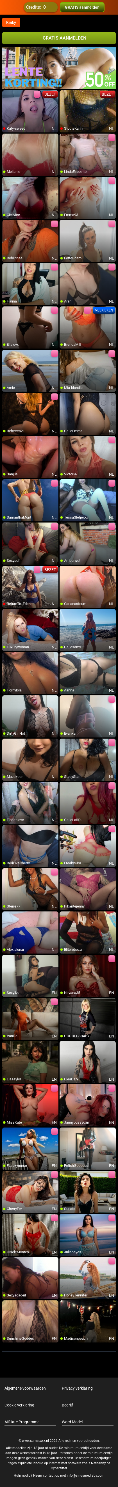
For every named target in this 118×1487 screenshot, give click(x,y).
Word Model (72, 1422)
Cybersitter (59, 1468)
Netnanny (99, 1463)
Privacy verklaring (77, 1388)
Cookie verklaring (19, 1405)
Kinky (11, 22)
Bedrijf (67, 1405)
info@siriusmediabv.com (86, 1475)
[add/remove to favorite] (7, 95)
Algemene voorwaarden (25, 1388)
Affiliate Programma (22, 1422)
